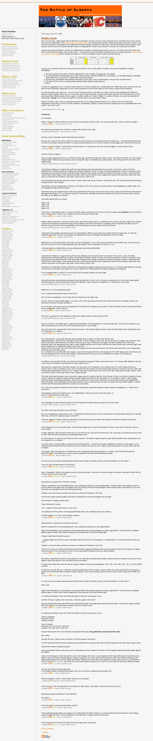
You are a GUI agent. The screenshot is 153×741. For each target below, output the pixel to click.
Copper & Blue (7, 151)
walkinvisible (56, 422)
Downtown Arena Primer (10, 64)
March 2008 (6, 280)
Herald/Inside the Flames (11, 165)
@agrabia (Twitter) (8, 54)
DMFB (54, 333)
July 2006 (5, 247)
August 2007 (6, 269)
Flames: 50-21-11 (8, 33)
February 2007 (7, 259)
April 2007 (5, 262)
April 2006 (5, 242)
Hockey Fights (7, 128)
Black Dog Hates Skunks (10, 149)
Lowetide (5, 147)
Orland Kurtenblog (8, 177)
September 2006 (7, 251)
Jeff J (53, 124)
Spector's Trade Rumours (10, 216)
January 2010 (6, 316)
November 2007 (7, 274)
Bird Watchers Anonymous (11, 206)
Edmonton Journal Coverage (12, 99)
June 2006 (5, 246)
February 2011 (7, 331)
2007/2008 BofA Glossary (11, 67)
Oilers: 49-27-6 (7, 35)
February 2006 (7, 239)
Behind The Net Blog (9, 218)
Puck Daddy (6, 215)
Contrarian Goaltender (9, 221)
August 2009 (6, 308)
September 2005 (7, 231)
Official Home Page (9, 79)
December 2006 (7, 255)
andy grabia (55, 467)
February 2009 (7, 298)
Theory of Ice (6, 198)
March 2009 (6, 300)
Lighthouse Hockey (8, 203)
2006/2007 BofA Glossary (11, 69)
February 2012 (7, 339)
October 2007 (6, 272)
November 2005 (7, 234)
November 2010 (7, 326)
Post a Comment (47, 728)
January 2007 (6, 257)
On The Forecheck (8, 190)
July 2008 (5, 287)
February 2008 (7, 278)
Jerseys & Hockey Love (10, 180)
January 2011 (6, 329)
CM (53, 673)
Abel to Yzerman (7, 188)
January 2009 (6, 297)
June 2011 (5, 334)
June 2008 (5, 285)
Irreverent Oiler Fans (9, 146)
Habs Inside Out (7, 196)
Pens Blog (5, 200)
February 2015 (7, 346)
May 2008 (5, 283)
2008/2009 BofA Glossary (11, 65)
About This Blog (7, 55)
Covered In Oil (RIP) (9, 142)
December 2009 (7, 315)
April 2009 (5, 301)
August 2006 (6, 249)
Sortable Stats (7, 114)
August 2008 (6, 288)
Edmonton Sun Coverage (11, 101)
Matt (53, 148)
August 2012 (6, 343)
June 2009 (5, 305)
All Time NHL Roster (9, 86)
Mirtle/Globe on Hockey (10, 211)
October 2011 (6, 336)
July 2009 (5, 306)
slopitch (54, 237)
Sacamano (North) (8, 50)
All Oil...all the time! (9, 154)
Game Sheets (7, 116)
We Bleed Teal (7, 186)
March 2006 (6, 241)
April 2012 (5, 341)
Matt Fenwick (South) (9, 47)
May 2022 (5, 349)
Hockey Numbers (8, 223)
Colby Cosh (55, 725)
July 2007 (5, 267)
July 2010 (5, 323)
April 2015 (5, 347)
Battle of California (8, 183)
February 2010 (7, 318)
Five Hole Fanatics (8, 163)
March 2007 (6, 260)
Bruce (54, 216)
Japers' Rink (6, 205)
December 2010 (7, 328)
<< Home (44, 732)
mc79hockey (6, 144)
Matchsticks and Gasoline (11, 161)
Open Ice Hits (7, 168)
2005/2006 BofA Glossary (11, 71)
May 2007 (5, 264)
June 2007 (5, 265)
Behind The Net (7, 120)
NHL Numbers (7, 130)
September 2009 (7, 310)
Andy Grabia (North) (9, 52)
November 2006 (7, 254)
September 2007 (7, 270)
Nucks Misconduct (8, 178)
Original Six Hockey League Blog (13, 220)
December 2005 (7, 236)
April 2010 (5, 321)
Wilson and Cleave (8, 160)
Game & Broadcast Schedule (12, 80)
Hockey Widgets (7, 127)
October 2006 (6, 252)
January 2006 (6, 237)
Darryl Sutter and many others (76, 43)
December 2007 (7, 275)
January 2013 (6, 344)
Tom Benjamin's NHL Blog (10, 173)
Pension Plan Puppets (9, 195)
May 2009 (5, 303)
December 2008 (7, 295)
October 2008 (6, 292)
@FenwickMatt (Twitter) (10, 48)
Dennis (54, 707)
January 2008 (6, 277)
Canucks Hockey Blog (9, 175)
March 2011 (6, 333)
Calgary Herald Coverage (11, 84)
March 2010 (6, 320)
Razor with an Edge (8, 182)
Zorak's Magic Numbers (10, 121)
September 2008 (7, 290)
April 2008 (5, 282)
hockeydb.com (7, 125)
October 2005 (6, 232)
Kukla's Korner (7, 213)
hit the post (6, 167)
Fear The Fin (6, 185)
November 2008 (7, 293)
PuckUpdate (6, 201)
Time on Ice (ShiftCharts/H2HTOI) (14, 118)
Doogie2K (5, 156)
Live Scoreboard (8, 113)
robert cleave (56, 476)
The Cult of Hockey (9, 153)
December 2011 (7, 338)
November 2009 (7, 313)
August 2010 (6, 324)
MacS (53, 250)
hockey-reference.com (10, 123)
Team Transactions (8, 87)
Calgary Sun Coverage (10, 82)
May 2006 (5, 244)
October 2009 (6, 311)
